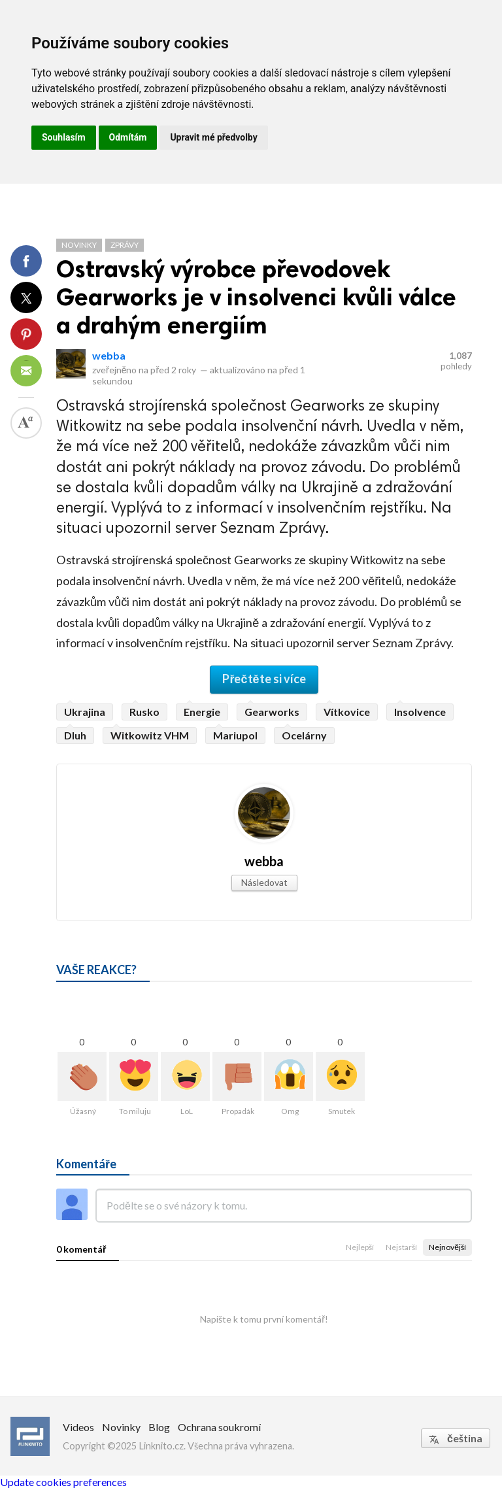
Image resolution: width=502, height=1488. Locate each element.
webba (109, 355)
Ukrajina (84, 711)
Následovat (264, 882)
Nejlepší (360, 1247)
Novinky (79, 245)
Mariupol (235, 735)
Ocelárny (304, 735)
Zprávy (124, 245)
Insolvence (420, 711)
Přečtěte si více (263, 678)
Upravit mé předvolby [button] (213, 137)
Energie (202, 711)
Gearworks (271, 711)
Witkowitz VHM (149, 735)
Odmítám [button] (128, 137)
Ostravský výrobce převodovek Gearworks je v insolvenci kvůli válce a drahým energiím (256, 297)
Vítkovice (347, 711)
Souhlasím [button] (64, 137)
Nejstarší (401, 1247)
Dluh (75, 735)
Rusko (144, 711)
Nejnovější (447, 1247)
